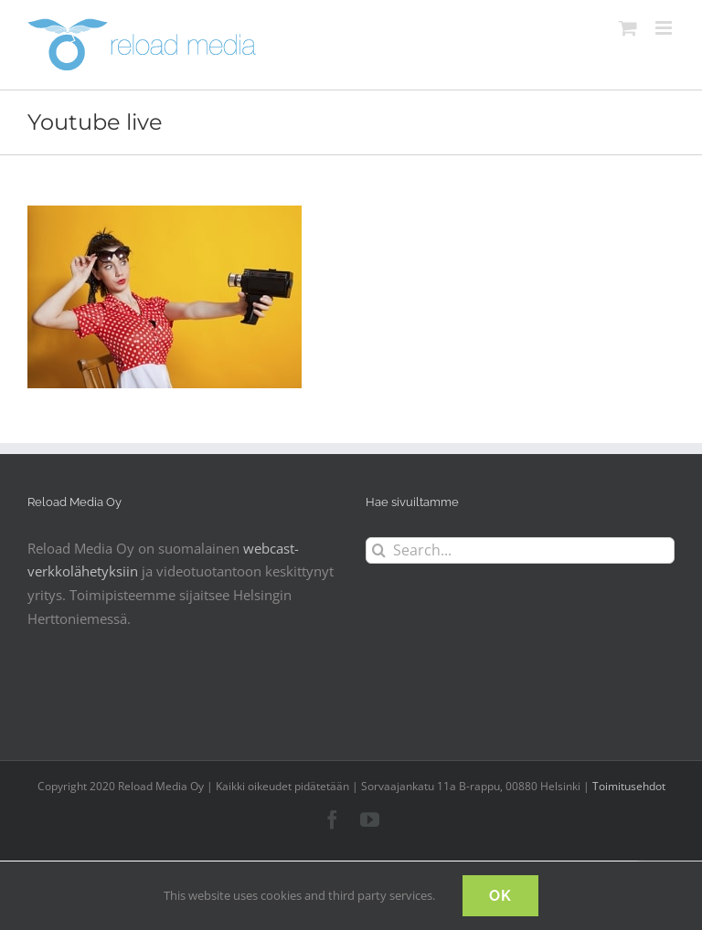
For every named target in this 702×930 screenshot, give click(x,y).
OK (500, 895)
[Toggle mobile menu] (665, 27)
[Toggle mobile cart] (628, 27)
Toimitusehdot (628, 786)
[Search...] (520, 550)
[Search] (379, 550)
